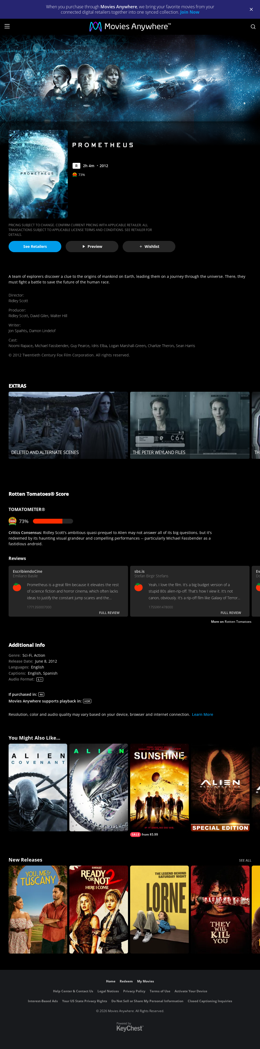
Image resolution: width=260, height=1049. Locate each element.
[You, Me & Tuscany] (38, 910)
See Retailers (35, 246)
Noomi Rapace (21, 345)
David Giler (39, 315)
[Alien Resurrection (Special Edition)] (220, 788)
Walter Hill (58, 315)
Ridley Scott (18, 300)
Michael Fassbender (51, 345)
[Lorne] (159, 910)
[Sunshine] (159, 790)
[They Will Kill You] (220, 910)
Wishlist (149, 246)
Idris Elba (99, 345)
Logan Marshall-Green (127, 345)
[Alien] (98, 788)
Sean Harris (185, 345)
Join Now (189, 12)
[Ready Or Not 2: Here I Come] (98, 910)
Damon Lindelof (42, 330)
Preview (92, 246)
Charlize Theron (161, 345)
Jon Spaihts (18, 330)
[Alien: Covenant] (38, 788)
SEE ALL (245, 860)
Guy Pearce (79, 345)
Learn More (202, 714)
